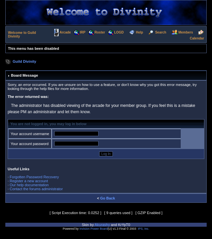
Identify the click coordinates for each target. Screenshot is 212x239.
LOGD (119, 32)
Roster (100, 32)
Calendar (197, 38)
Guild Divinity (24, 61)
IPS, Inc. (143, 228)
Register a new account (29, 181)
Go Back (107, 198)
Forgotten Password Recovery (34, 177)
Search (160, 32)
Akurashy (102, 225)
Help (139, 32)
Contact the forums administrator (36, 189)
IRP (83, 32)
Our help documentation (29, 185)
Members (185, 32)
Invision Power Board (94, 228)
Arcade (65, 32)
